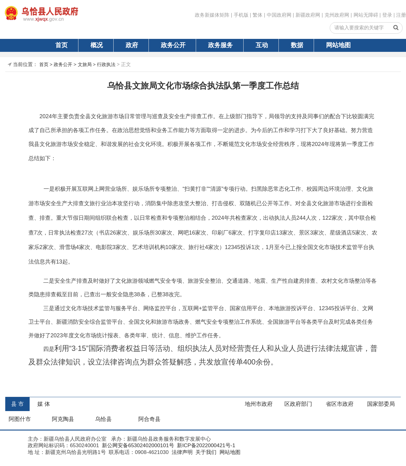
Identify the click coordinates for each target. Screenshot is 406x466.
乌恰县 (103, 419)
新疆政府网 (307, 15)
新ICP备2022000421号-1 (205, 445)
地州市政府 (259, 404)
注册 (401, 15)
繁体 (257, 15)
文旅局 (85, 64)
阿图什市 (20, 419)
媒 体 (43, 404)
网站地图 (338, 45)
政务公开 (173, 45)
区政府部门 (298, 404)
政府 (132, 45)
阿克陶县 (63, 419)
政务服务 (220, 45)
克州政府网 (336, 15)
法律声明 (181, 452)
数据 (297, 45)
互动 (262, 45)
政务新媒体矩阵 (212, 15)
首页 (61, 45)
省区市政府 (340, 404)
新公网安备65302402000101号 (137, 445)
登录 (387, 15)
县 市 (17, 404)
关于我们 (205, 452)
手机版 (241, 15)
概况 (96, 45)
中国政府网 (279, 15)
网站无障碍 (366, 15)
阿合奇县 (149, 419)
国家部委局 (381, 404)
